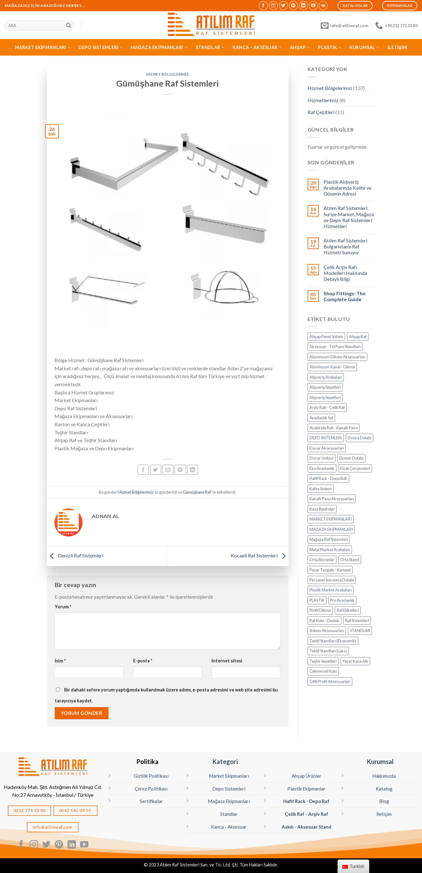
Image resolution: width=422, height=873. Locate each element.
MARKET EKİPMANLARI (43, 47)
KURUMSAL (364, 47)
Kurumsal (380, 761)
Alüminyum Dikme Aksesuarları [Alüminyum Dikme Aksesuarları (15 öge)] (337, 356)
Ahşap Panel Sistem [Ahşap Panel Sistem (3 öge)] (326, 336)
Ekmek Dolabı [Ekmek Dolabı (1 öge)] (351, 458)
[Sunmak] (68, 25)
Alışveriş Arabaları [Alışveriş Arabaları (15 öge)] (325, 377)
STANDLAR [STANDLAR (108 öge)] (360, 630)
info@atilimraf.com (53, 827)
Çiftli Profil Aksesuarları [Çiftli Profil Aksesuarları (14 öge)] (329, 681)
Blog (384, 801)
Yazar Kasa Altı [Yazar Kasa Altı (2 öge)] (355, 661)
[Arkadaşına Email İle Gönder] (167, 470)
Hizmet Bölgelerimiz (167, 74)
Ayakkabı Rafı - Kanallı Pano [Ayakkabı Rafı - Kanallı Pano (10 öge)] (333, 427)
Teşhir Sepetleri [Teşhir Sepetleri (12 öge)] (323, 661)
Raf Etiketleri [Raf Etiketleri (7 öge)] (348, 610)
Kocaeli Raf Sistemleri (260, 555)
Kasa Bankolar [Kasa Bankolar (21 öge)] (322, 508)
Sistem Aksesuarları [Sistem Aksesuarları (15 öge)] (326, 630)
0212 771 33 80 (29, 810)
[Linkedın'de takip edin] (303, 5)
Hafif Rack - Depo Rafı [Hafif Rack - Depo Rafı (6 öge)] (328, 478)
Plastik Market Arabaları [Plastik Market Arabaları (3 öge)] (330, 589)
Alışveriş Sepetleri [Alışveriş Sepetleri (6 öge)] (325, 397)
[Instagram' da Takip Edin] (273, 5)
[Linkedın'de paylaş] (192, 470)
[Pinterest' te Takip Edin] (293, 5)
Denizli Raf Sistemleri (75, 555)
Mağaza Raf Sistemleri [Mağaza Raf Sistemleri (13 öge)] (328, 539)
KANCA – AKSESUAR (257, 47)
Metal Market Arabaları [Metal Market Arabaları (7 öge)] (329, 549)
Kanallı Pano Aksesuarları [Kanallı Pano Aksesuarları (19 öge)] (331, 498)
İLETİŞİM (397, 47)
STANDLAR (210, 47)
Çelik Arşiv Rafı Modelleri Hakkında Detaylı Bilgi (345, 273)
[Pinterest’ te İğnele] (180, 470)
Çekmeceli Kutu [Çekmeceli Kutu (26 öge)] (323, 671)
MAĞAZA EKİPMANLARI (159, 47)
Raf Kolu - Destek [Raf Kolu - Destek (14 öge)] (324, 620)
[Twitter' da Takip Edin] (283, 5)
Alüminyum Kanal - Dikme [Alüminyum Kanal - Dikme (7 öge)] (332, 366)
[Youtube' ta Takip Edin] (313, 5)
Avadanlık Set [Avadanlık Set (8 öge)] (321, 417)
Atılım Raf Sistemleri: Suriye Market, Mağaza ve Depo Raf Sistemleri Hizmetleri (349, 217)
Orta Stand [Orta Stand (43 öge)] (349, 559)
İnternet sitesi (227, 660)
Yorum (63, 606)
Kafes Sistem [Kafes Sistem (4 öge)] (320, 488)
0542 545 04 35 (75, 810)
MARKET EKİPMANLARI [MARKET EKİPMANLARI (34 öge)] (330, 518)
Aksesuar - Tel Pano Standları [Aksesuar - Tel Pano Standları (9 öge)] (334, 346)
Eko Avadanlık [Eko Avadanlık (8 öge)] (321, 468)
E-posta (142, 660)
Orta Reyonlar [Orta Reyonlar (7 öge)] (321, 559)
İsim (60, 660)
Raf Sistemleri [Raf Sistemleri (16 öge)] (357, 620)
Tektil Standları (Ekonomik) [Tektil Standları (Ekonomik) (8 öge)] (332, 640)
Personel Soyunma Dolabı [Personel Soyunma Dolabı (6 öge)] (331, 579)
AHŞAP (300, 47)
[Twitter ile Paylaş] (155, 470)
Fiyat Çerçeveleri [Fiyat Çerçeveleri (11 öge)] (355, 468)
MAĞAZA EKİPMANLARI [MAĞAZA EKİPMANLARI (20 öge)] (331, 529)
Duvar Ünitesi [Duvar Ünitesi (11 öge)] (321, 458)
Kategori (225, 761)
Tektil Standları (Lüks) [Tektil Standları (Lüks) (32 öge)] (328, 650)
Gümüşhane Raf (197, 492)
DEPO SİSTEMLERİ (100, 47)
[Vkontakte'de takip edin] (323, 5)
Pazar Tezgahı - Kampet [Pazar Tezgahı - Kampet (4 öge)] (330, 569)
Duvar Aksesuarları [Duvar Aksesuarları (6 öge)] (326, 448)
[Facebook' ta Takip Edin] (263, 5)
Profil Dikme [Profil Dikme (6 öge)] (320, 610)
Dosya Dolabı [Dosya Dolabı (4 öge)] (359, 437)
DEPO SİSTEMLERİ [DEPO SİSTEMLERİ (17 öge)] (325, 437)
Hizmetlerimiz (323, 100)
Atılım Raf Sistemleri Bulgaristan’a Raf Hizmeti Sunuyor (345, 246)
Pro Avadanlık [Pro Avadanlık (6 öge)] (342, 600)
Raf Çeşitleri (321, 112)
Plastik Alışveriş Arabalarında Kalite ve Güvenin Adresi (347, 188)
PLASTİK (329, 47)
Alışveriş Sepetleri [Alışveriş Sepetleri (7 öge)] (325, 387)
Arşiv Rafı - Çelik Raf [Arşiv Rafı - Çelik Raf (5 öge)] (327, 407)
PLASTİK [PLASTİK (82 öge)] (317, 600)
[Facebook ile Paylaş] (143, 470)
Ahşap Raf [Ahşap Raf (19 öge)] (358, 336)
